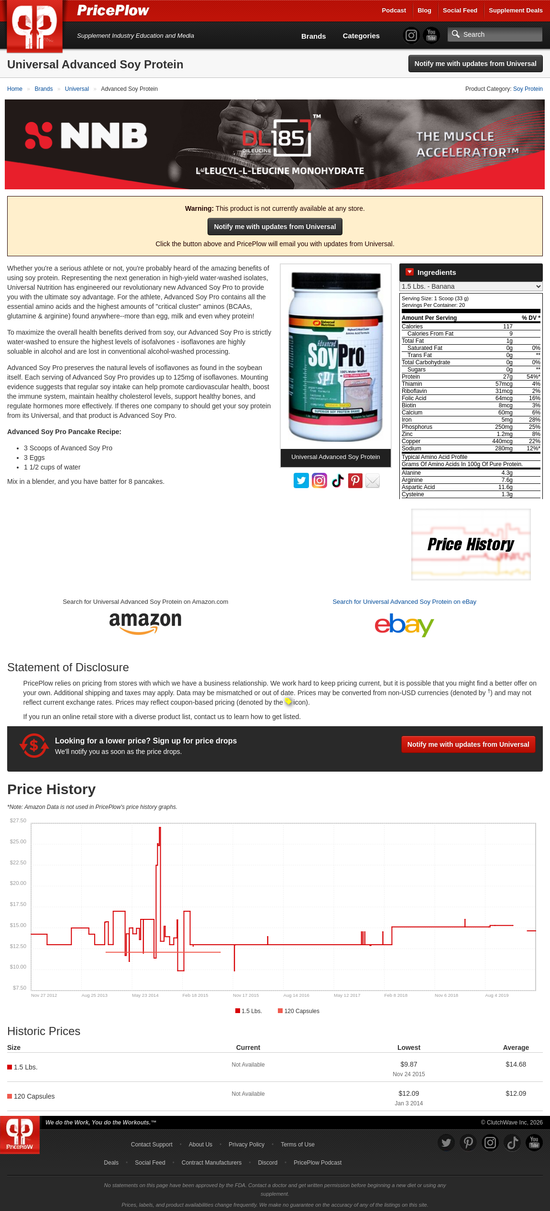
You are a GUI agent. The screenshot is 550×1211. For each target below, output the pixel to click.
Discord (267, 1159)
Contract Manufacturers (212, 1159)
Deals (111, 1159)
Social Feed (460, 10)
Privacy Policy (246, 1141)
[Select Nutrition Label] (471, 283)
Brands (313, 36)
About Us (200, 1141)
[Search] (495, 34)
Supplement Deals (516, 10)
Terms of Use (298, 1141)
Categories (361, 36)
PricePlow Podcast (317, 1159)
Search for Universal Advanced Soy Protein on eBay (404, 598)
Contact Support (152, 1141)
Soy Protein (528, 89)
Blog (424, 10)
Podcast (394, 10)
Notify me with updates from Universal (476, 63)
